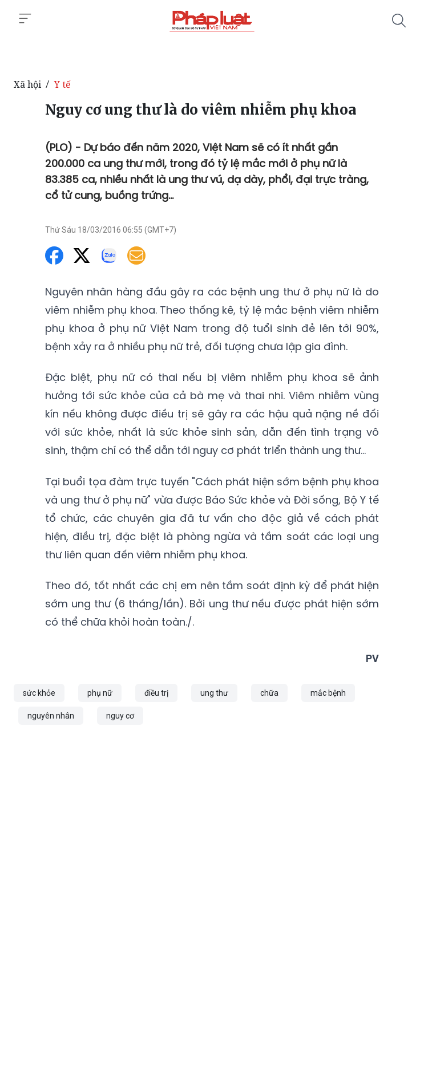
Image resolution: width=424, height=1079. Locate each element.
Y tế (62, 84)
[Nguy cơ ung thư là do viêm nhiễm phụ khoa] (211, 20)
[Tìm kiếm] (399, 20)
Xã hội (27, 84)
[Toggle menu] (25, 19)
